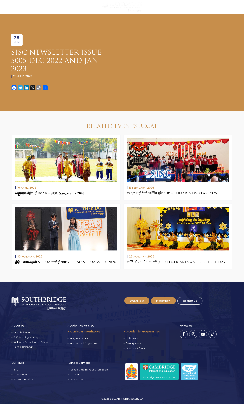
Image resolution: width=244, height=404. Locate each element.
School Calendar (23, 347)
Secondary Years (135, 348)
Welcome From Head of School (31, 342)
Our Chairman (22, 332)
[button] (7, 7)
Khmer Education (23, 379)
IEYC (16, 369)
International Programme (84, 343)
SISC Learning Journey (26, 337)
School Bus (77, 379)
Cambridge (20, 374)
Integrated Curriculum (82, 338)
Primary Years (133, 343)
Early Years (132, 338)
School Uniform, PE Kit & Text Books (89, 369)
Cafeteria (76, 374)
